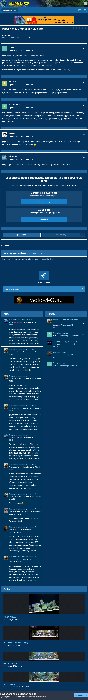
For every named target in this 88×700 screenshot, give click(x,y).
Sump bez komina (60, 333)
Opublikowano (21, 50)
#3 (84, 106)
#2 (84, 83)
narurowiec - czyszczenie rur (65, 342)
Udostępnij (21, 235)
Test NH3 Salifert (60, 352)
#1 (84, 49)
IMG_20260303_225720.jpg (15, 642)
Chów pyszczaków (25, 38)
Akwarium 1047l (10, 663)
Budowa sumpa (59, 363)
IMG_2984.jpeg (9, 684)
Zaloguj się (44, 219)
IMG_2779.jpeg (9, 617)
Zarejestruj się (44, 202)
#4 (84, 134)
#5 (84, 157)
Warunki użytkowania (37, 697)
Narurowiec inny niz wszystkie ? (22, 320)
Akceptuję (81, 695)
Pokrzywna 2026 (12, 289)
